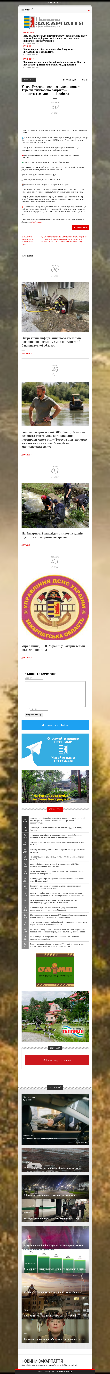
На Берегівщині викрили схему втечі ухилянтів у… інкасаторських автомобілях (58, 858)
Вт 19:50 (25, 858)
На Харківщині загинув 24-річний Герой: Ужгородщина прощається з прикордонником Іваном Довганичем (58, 923)
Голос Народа (28, 1162)
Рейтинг (84, 80)
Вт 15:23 (25, 923)
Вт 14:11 (25, 945)
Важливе (26, 1286)
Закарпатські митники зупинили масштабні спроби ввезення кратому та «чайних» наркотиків (55, 887)
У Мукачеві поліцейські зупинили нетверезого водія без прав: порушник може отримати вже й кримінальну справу (56, 836)
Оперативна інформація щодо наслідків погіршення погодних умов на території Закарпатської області (51, 341)
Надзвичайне (28, 1240)
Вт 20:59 (25, 836)
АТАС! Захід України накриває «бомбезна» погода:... (53, 1167)
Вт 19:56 (25, 851)
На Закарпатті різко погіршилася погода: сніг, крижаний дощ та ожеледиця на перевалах (56, 872)
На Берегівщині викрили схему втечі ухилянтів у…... (53, 1218)
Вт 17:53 (25, 887)
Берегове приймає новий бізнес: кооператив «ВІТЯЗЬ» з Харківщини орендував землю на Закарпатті (54, 901)
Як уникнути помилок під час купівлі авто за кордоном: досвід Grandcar (56, 829)
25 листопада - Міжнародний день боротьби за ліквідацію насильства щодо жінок (54, 938)
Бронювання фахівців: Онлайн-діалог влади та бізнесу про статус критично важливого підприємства (54, 63)
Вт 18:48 (25, 865)
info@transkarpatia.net (69, 1365)
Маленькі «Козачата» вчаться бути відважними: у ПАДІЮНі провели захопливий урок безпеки (55, 865)
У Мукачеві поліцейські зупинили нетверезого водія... (54, 1245)
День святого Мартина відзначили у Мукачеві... (51, 1315)
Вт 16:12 (25, 909)
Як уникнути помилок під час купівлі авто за (41, 1139)
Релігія (26, 1310)
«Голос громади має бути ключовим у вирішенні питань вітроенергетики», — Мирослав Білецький (53, 909)
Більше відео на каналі (58, 1060)
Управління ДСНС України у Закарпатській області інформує (53, 648)
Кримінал (27, 1213)
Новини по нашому (29, 1263)
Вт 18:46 (25, 872)
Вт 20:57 (25, 843)
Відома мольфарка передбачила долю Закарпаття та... (54, 1339)
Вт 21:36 (25, 820)
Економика (27, 1189)
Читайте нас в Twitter (56, 725)
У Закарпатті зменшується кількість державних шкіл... (55, 1268)
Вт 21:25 (25, 829)
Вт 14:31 (25, 938)
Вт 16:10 (25, 916)
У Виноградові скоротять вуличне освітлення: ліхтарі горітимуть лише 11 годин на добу (57, 880)
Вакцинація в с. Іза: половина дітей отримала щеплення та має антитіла (49, 50)
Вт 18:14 (25, 880)
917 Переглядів (69, 80)
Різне (25, 1333)
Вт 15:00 (25, 930)
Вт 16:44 (25, 901)
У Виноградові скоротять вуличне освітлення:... (50, 1195)
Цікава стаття (80, 227)
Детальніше (27, 353)
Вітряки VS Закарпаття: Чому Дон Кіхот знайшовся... (53, 1292)
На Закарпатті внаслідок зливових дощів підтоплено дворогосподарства (52, 535)
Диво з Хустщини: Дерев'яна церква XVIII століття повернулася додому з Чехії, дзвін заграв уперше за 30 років (57, 945)
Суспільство (36, 222)
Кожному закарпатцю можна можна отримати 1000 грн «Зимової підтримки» (57, 851)
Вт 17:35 (25, 894)
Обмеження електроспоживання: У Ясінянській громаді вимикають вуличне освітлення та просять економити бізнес (58, 916)
